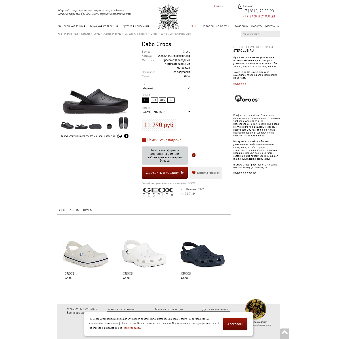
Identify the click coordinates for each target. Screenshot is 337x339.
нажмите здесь (132, 327)
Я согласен (235, 324)
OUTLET (193, 26)
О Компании (240, 26)
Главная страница (67, 33)
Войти (217, 6)
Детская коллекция (136, 26)
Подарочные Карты (215, 26)
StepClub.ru (243, 50)
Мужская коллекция (104, 26)
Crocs (154, 33)
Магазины (272, 26)
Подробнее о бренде (245, 172)
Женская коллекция (71, 26)
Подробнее (239, 83)
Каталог (85, 33)
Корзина (248, 6)
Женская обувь (112, 33)
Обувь (96, 33)
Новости (257, 26)
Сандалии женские (135, 33)
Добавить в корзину (162, 172)
